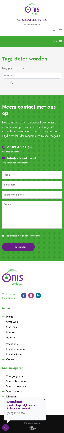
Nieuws (10, 332)
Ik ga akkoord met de (22, 235)
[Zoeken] (32, 76)
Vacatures (12, 344)
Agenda (10, 337)
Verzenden (18, 246)
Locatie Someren (16, 349)
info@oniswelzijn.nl (19, 158)
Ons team (12, 327)
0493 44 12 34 (17, 147)
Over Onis (12, 322)
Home (9, 317)
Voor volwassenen (16, 381)
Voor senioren (14, 392)
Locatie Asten (14, 354)
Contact (11, 359)
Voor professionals (17, 386)
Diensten (11, 397)
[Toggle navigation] (59, 30)
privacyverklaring (32, 235)
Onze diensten (54, 41)
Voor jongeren (14, 376)
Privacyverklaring (32, 422)
